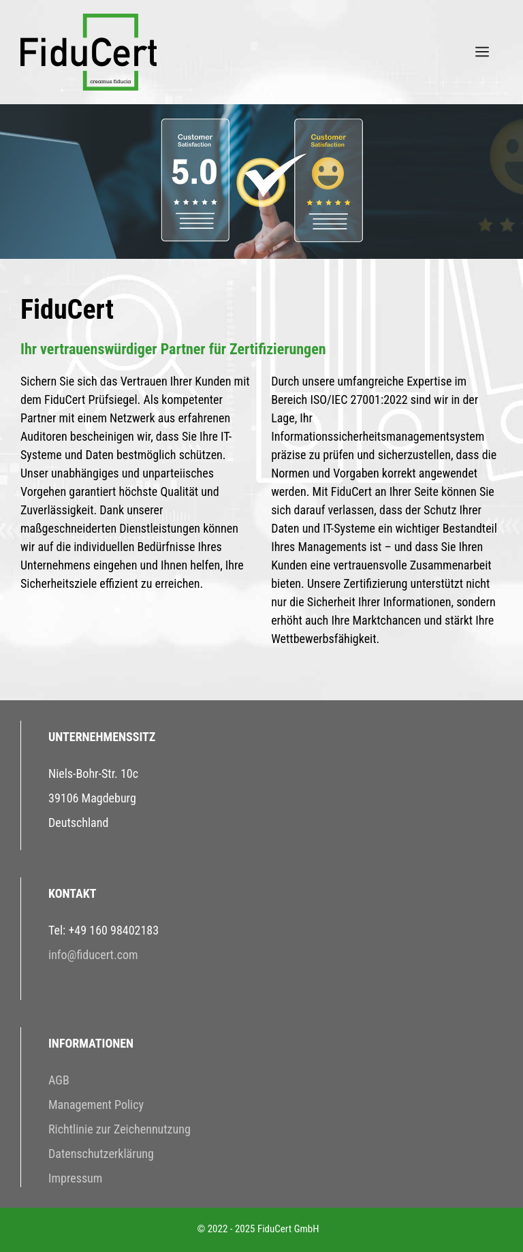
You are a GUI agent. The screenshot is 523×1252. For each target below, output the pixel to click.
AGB (58, 1080)
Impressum (75, 1178)
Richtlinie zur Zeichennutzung (119, 1129)
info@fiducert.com (93, 955)
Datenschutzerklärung (101, 1153)
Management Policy (96, 1104)
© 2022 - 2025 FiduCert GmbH (258, 1229)
